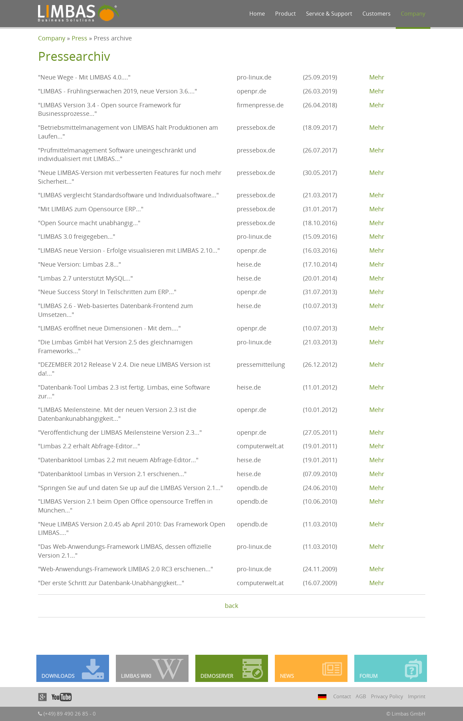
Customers (376, 13)
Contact (342, 696)
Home (257, 13)
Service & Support (329, 13)
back (231, 605)
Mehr (376, 77)
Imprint (416, 696)
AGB (361, 696)
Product (285, 13)
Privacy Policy (387, 696)
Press (79, 38)
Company (413, 13)
